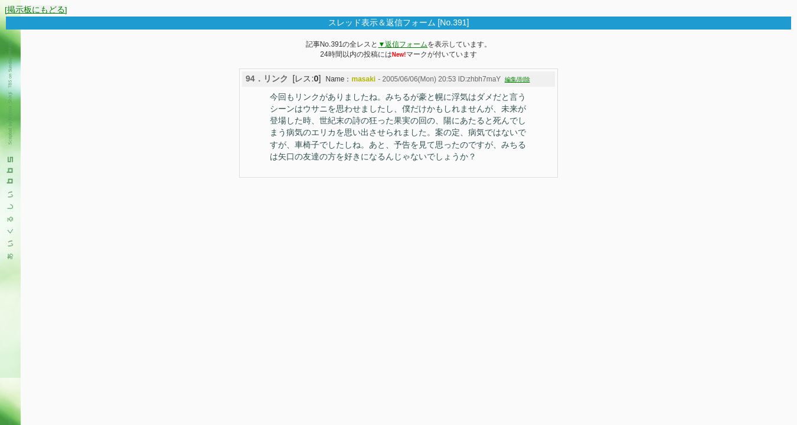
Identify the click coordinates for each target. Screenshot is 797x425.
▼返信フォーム (402, 44)
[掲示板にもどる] (36, 9)
